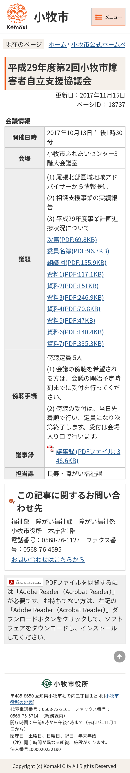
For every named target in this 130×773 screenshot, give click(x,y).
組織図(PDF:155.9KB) (77, 262)
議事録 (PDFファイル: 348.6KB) (88, 456)
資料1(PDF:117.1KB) (75, 273)
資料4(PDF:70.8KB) (74, 308)
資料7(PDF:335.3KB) (75, 343)
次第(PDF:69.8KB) (72, 239)
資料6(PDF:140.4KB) (75, 331)
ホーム (58, 44)
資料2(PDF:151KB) (73, 285)
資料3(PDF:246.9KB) (75, 297)
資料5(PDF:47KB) (71, 320)
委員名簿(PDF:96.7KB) (78, 250)
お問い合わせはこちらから (48, 559)
